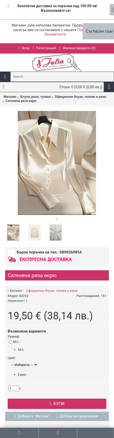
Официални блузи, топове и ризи (52, 291)
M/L (14, 342)
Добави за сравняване (79, 416)
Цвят (11, 358)
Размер (14, 336)
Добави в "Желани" (33, 416)
